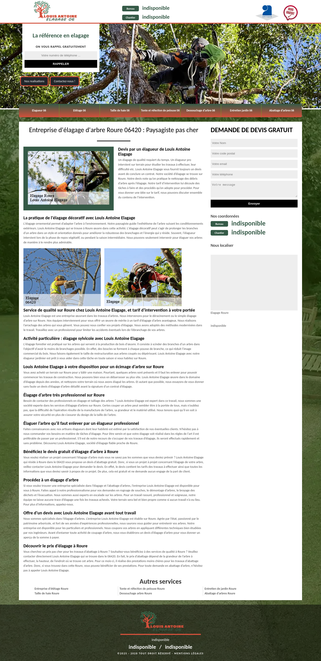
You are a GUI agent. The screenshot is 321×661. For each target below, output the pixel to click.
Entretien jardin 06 (241, 110)
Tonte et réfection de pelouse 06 (160, 110)
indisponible (156, 8)
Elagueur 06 (39, 110)
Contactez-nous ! (64, 81)
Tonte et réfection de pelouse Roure (142, 589)
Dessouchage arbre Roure (135, 593)
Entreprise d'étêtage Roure (51, 589)
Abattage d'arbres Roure (220, 593)
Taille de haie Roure (47, 593)
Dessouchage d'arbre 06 (200, 110)
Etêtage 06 (79, 110)
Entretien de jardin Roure (221, 589)
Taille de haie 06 (120, 110)
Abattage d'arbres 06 (281, 110)
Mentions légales (189, 653)
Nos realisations (34, 81)
